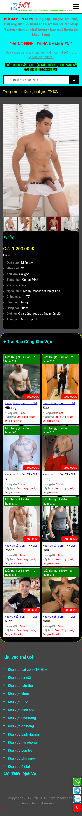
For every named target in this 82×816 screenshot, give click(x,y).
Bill (7, 479)
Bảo (46, 408)
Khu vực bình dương (23, 734)
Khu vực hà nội (19, 678)
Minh (8, 621)
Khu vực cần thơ (20, 686)
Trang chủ (10, 92)
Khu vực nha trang (22, 718)
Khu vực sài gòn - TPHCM (41, 92)
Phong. (10, 550)
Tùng (46, 479)
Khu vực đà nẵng (21, 726)
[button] (74, 107)
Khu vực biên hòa (21, 710)
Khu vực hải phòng (22, 742)
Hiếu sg (10, 408)
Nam (46, 621)
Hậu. (46, 550)
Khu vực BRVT (19, 702)
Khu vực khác (18, 694)
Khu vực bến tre (20, 750)
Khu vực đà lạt (19, 766)
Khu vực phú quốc (22, 758)
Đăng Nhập (14, 6)
